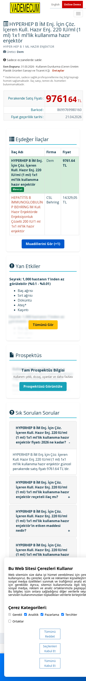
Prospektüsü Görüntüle (43, 386)
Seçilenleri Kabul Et (50, 648)
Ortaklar (16, 621)
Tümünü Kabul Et (50, 663)
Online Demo (72, 4)
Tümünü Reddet (50, 634)
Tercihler (69, 615)
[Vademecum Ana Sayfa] (25, 7)
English (55, 4)
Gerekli (15, 615)
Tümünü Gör (43, 324)
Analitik (31, 615)
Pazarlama (50, 615)
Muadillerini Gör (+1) (43, 243)
